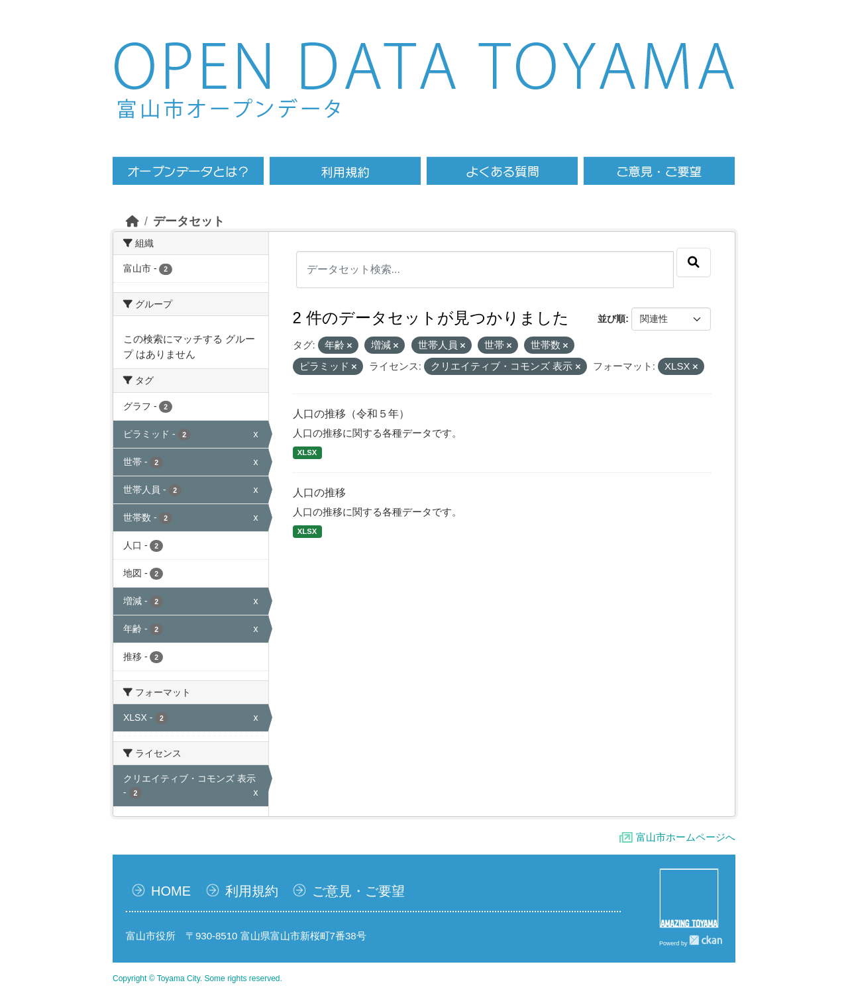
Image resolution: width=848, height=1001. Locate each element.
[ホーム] (132, 221)
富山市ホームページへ (685, 837)
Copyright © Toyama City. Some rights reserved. (197, 978)
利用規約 (251, 891)
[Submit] (693, 262)
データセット (189, 221)
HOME (171, 891)
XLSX (307, 452)
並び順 (611, 318)
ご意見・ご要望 (358, 891)
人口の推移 (319, 492)
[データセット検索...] (485, 269)
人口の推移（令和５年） (351, 413)
